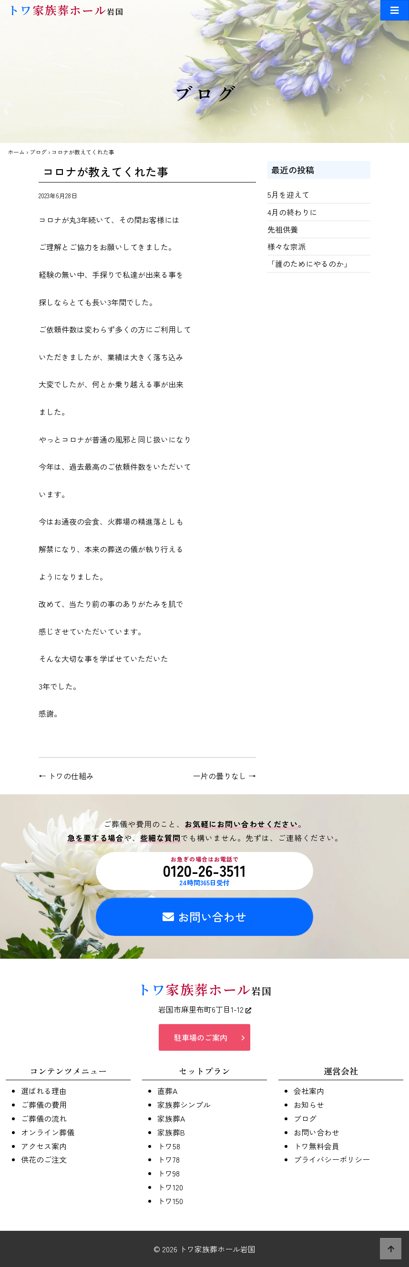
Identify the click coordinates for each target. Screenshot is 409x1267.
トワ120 (170, 1187)
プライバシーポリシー (332, 1159)
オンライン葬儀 (47, 1132)
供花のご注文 (44, 1159)
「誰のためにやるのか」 (309, 263)
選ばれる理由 (44, 1090)
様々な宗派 (286, 246)
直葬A (167, 1090)
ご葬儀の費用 (44, 1104)
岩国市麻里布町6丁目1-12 (204, 1009)
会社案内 (309, 1090)
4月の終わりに (292, 212)
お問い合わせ (204, 916)
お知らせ (309, 1104)
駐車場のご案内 (200, 1037)
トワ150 (170, 1200)
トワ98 (168, 1173)
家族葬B (171, 1132)
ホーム (16, 152)
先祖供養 (282, 229)
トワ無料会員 (316, 1146)
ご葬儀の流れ (44, 1118)
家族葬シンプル (184, 1104)
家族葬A (171, 1118)
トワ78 (168, 1159)
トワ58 (168, 1146)
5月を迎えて (288, 194)
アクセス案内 (44, 1146)
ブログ (38, 152)
